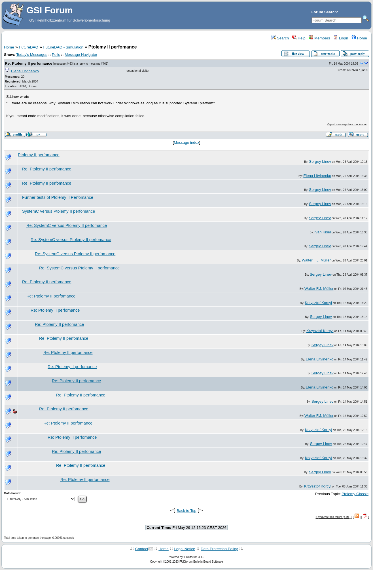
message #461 (98, 63)
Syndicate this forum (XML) (333, 517)
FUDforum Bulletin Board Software (201, 561)
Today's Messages (31, 54)
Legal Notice (184, 549)
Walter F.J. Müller (316, 260)
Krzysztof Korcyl (318, 303)
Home (359, 38)
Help (299, 38)
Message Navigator (81, 54)
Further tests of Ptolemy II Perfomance (57, 197)
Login (340, 38)
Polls (56, 54)
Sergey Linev (320, 161)
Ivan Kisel (322, 232)
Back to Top (186, 510)
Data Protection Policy (219, 549)
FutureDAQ (28, 47)
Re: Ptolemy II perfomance (28, 63)
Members (319, 38)
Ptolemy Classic (355, 494)
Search (280, 38)
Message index (186, 142)
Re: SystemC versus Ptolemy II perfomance (66, 225)
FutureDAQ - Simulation (63, 47)
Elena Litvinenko (25, 71)
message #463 (63, 63)
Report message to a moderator (347, 124)
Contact (141, 549)
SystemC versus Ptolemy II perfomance (58, 211)
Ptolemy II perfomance (39, 155)
